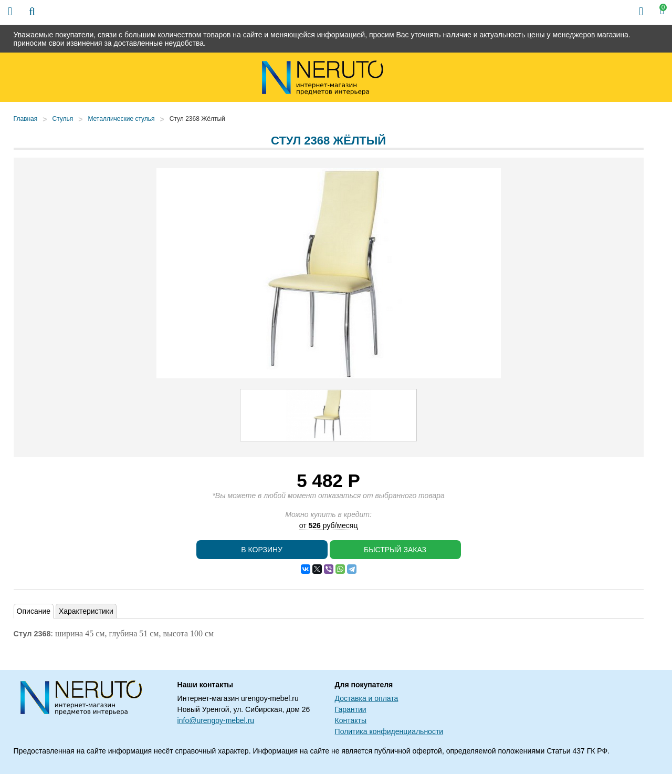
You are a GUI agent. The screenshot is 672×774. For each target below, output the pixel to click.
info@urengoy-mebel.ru (216, 720)
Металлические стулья (121, 118)
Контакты (350, 720)
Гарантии (350, 709)
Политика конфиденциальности (389, 731)
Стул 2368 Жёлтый (197, 118)
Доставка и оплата (366, 698)
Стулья (62, 118)
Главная (26, 118)
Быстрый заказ (395, 549)
